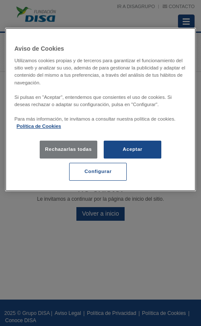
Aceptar (132, 149)
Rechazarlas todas (68, 149)
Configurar (98, 171)
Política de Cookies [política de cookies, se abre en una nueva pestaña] (39, 126)
